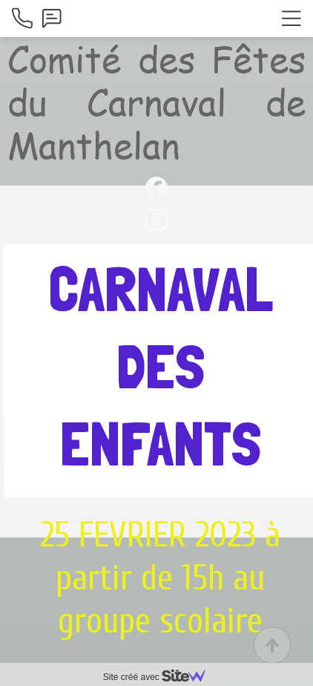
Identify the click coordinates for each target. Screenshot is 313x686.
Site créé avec (160, 677)
